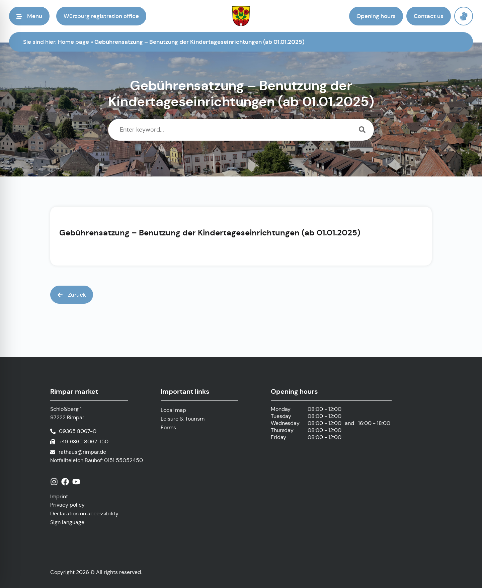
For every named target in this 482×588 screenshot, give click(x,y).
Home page (73, 42)
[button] (29, 16)
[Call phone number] (73, 431)
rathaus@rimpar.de (82, 452)
